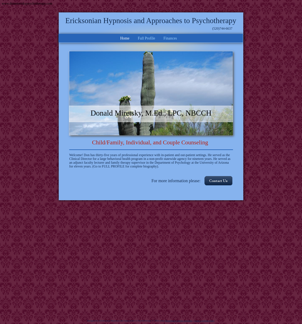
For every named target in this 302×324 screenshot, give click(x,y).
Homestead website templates (179, 320)
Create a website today (204, 320)
